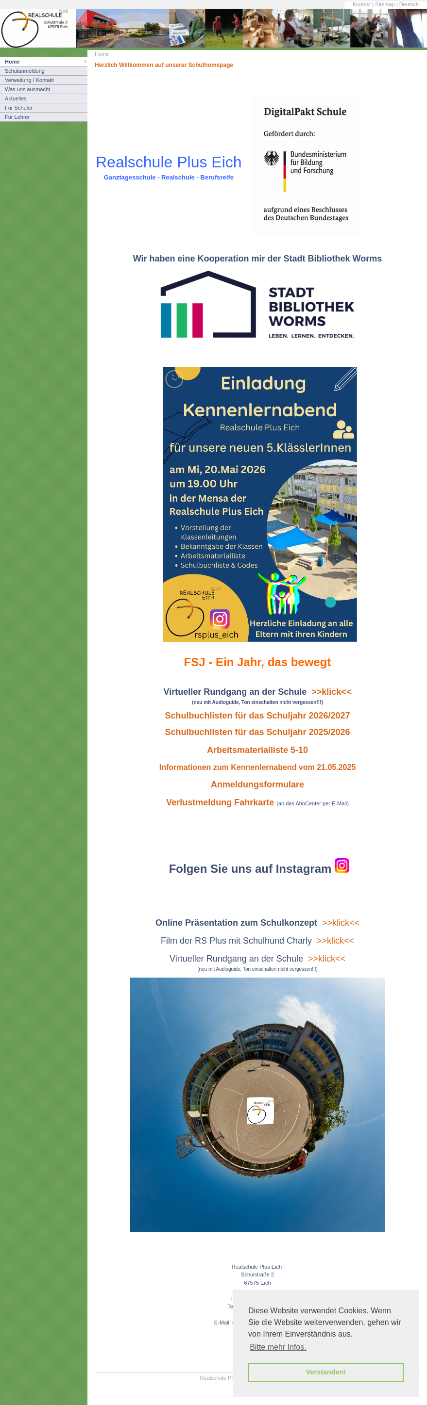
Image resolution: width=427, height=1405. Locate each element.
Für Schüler (19, 108)
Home (12, 62)
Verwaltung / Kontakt (29, 80)
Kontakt (362, 4)
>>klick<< (340, 923)
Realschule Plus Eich (225, 1378)
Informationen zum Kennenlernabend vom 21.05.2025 (257, 767)
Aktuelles (16, 98)
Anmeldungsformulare (257, 784)
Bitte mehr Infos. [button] (278, 1347)
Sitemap (384, 4)
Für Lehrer (17, 117)
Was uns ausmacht (27, 89)
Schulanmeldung (25, 71)
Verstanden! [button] (326, 1372)
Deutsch (409, 4)
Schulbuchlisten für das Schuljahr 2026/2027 (257, 715)
